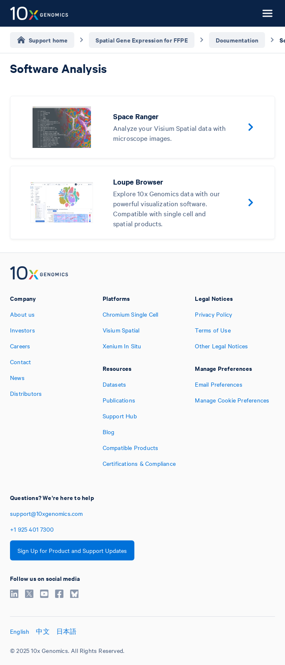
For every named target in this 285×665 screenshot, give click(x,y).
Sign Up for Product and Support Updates (72, 550)
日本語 (66, 631)
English (19, 631)
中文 (42, 631)
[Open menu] (267, 13)
